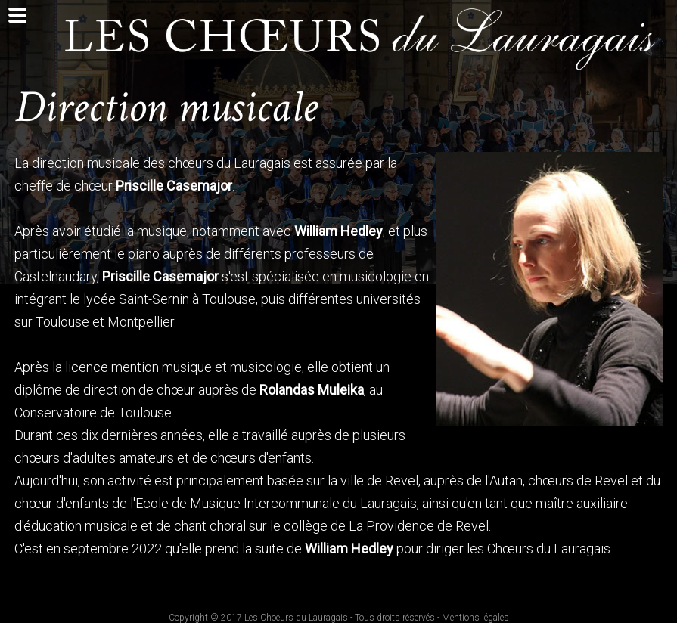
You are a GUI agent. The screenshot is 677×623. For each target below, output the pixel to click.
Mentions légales (475, 617)
